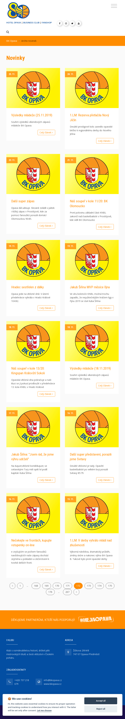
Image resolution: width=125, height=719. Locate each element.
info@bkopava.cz (53, 680)
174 (99, 585)
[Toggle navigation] (114, 6)
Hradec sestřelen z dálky (27, 287)
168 (36, 585)
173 (89, 585)
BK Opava (11, 40)
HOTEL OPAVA (13, 22)
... (27, 585)
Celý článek (46, 132)
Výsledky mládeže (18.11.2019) (90, 368)
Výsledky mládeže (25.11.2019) (31, 115)
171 (68, 585)
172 (78, 585)
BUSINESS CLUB (31, 22)
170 (57, 585)
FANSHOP (47, 22)
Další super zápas (23, 201)
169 (47, 585)
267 (67, 591)
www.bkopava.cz (52, 683)
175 (110, 585)
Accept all (100, 701)
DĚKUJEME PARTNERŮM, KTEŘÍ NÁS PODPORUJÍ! (43, 620)
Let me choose (44, 710)
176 (50, 591)
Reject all (100, 709)
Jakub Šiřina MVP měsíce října (90, 287)
